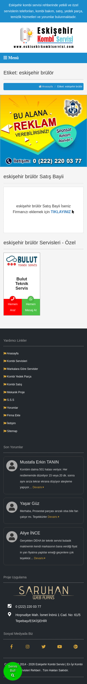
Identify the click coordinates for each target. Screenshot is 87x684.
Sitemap (10, 431)
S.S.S (8, 400)
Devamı (38, 487)
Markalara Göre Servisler (20, 369)
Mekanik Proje (14, 392)
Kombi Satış (12, 384)
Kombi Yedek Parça (17, 376)
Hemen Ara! (13, 305)
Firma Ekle (11, 415)
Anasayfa (46, 86)
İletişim (9, 423)
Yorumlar (10, 407)
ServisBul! (12, 671)
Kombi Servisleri (15, 361)
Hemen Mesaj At (31, 305)
